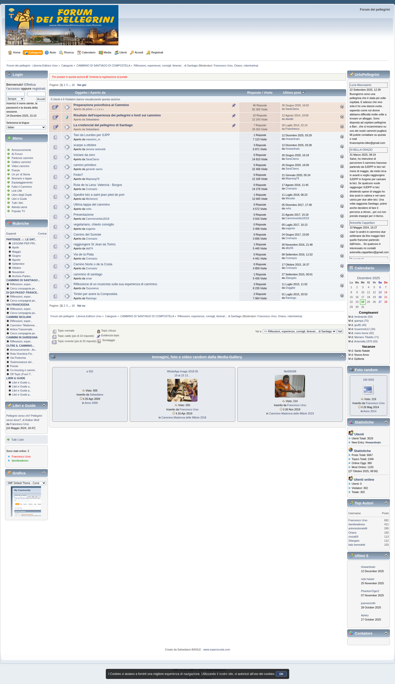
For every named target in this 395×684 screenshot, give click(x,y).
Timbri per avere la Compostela (95, 294)
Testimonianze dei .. (22, 362)
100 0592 (368, 379)
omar (89, 278)
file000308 (290, 371)
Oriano (238, 65)
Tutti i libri (17, 202)
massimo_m (93, 139)
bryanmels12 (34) (364, 329)
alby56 (289, 247)
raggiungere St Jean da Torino (95, 244)
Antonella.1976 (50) (366, 341)
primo (89, 109)
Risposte (254, 92)
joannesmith (368, 603)
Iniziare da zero (84, 155)
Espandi (11, 233)
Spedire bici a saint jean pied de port (99, 195)
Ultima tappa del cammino (92, 204)
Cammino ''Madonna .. (23, 325)
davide (289, 118)
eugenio (90, 228)
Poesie (16, 170)
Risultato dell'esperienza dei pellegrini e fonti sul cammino (117, 115)
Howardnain (292, 138)
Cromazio (91, 188)
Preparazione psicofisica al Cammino (101, 105)
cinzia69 (353, 536)
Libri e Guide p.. (21, 390)
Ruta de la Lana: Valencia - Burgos (98, 185)
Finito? (78, 175)
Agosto (16, 259)
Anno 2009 (91, 402)
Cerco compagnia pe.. (23, 288)
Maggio (16, 251)
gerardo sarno (94, 169)
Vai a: (258, 331)
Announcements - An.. (23, 349)
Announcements (21, 149)
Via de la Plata (84, 254)
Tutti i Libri (17, 439)
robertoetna (250, 65)
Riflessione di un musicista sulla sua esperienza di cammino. (116, 284)
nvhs (88, 208)
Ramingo (91, 298)
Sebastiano (92, 119)
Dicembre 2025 (368, 278)
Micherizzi (92, 198)
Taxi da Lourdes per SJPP (92, 135)
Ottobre (16, 267)
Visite (268, 92)
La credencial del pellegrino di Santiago (103, 125)
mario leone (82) (364, 333)
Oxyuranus (92, 288)
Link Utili (17, 190)
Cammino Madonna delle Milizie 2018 (183, 417)
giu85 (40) (360, 325)
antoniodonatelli (357, 528)
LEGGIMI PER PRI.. (24, 243)
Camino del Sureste (87, 234)
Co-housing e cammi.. (23, 370)
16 (73, 84)
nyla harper (367, 578)
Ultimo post (294, 92)
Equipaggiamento (22, 182)
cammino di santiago (88, 274)
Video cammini (20, 166)
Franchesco (292, 128)
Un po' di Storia (21, 174)
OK (281, 673)
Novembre (18, 272)
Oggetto (81, 92)
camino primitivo (85, 165)
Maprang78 (93, 178)
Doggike (290, 287)
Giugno (16, 255)
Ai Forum (17, 153)
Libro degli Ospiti (21, 194)
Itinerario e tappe (22, 178)
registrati (38, 88)
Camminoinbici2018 (97, 218)
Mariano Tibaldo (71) (366, 337)
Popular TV (18, 211)
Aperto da (98, 92)
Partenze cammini (22, 157)
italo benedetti (356, 544)
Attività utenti (19, 207)
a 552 (90, 371)
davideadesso (20, 460)
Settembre (18, 263)
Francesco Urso (223, 65)
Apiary (365, 615)
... (70, 84)
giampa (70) (361, 320)
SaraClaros (292, 108)
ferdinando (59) (363, 316)
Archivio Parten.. (22, 276)
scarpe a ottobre (85, 145)
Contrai (42, 233)
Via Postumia (18, 357)
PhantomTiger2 (370, 591)
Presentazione (84, 214)
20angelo (291, 277)
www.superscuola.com (216, 649)
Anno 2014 (370, 411)
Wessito (290, 198)
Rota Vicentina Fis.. (21, 353)
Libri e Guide (19, 198)
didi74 (89, 248)
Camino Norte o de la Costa (93, 264)
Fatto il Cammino (22, 186)
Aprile (15, 247)
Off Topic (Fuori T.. (21, 374)
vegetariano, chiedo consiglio (94, 224)
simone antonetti (96, 149)
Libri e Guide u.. (21, 382)
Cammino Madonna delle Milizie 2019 (291, 413)
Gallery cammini (21, 162)
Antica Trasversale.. (22, 329)
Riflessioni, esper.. (21, 284)
